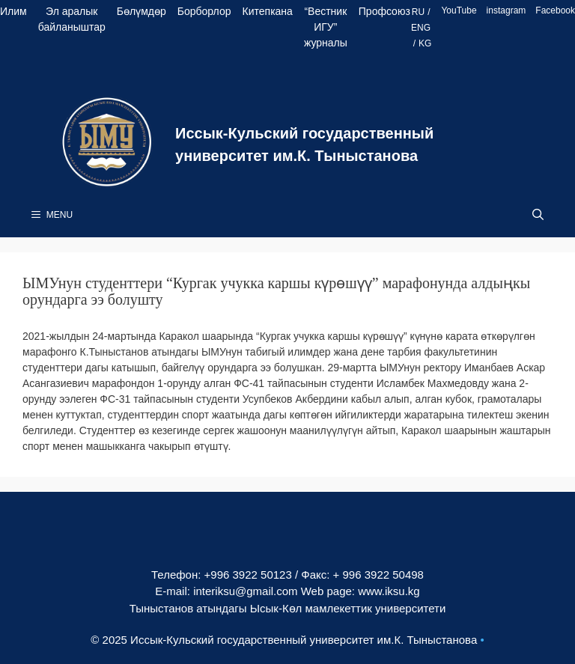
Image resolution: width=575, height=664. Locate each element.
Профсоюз (384, 11)
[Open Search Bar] (538, 214)
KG (425, 43)
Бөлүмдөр (141, 11)
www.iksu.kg (389, 591)
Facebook (555, 10)
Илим (13, 11)
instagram (506, 10)
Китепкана (268, 11)
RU (418, 12)
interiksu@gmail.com (245, 591)
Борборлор (204, 11)
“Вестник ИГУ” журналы (325, 27)
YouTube (458, 10)
